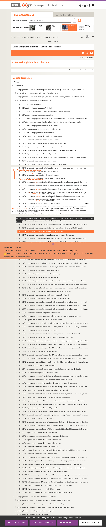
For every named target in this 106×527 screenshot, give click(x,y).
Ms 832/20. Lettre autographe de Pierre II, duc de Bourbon (39, 171)
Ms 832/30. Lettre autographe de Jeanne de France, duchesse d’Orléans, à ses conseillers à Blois (52, 210)
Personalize (67, 522)
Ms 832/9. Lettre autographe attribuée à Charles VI (36, 133)
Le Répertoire (64, 14)
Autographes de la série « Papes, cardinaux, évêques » (35, 511)
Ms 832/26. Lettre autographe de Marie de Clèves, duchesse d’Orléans (43, 196)
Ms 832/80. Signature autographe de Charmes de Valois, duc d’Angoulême (45, 390)
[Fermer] (53, 244)
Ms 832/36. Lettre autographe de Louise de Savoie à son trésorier (41, 231)
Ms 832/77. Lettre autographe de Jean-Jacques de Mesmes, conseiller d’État (45, 379)
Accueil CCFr (15, 37)
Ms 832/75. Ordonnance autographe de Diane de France (38, 372)
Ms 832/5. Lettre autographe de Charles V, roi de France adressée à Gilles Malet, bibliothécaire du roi (53, 118)
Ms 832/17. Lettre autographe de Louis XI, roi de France (38, 161)
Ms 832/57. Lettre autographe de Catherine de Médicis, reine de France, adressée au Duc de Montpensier (53, 309)
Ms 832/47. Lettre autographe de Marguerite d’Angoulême (39, 270)
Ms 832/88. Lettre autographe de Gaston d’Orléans (36, 418)
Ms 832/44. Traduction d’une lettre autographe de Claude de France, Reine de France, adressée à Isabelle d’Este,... (53, 260)
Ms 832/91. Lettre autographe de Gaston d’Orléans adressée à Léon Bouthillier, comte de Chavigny (53, 429)
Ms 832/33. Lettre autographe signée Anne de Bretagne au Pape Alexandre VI (45, 221)
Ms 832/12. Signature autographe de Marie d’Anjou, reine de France (42, 143)
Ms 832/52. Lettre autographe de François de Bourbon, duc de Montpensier (45, 291)
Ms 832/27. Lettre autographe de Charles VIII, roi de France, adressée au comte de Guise (49, 200)
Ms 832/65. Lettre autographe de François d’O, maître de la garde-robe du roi (46, 337)
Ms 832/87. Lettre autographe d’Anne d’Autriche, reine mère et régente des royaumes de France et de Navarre (53, 415)
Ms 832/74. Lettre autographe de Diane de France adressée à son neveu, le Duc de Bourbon (50, 369)
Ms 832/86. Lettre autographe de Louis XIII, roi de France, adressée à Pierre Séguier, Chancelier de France (53, 411)
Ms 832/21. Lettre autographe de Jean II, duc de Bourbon (39, 175)
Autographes (18, 85)
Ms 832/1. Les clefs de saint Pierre (30, 104)
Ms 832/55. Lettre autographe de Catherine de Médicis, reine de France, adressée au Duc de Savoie (53, 302)
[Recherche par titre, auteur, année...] (50, 20)
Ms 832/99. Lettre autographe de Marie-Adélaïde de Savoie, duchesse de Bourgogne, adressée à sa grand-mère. (53, 457)
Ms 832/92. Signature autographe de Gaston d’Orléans (38, 432)
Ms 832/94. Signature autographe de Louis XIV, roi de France (40, 439)
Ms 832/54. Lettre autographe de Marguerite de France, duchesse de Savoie (45, 298)
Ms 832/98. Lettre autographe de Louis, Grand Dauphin (38, 454)
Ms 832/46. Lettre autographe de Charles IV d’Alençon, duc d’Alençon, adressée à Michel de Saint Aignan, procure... (53, 267)
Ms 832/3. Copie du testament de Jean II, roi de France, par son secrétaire (44, 111)
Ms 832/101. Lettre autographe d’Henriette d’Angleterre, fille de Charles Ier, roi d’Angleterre (50, 464)
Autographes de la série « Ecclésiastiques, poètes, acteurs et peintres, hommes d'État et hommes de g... (51, 97)
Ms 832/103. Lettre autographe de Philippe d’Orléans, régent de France (43, 471)
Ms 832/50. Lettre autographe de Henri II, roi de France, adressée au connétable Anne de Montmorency (53, 281)
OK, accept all (16, 522)
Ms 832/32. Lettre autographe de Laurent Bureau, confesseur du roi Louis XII (45, 217)
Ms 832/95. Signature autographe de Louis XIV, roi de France (40, 443)
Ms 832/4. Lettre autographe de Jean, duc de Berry (36, 115)
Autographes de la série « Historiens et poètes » (33, 514)
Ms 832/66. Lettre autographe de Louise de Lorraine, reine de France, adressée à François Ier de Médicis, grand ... (53, 341)
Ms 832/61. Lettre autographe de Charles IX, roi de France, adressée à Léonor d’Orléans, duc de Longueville (53, 323)
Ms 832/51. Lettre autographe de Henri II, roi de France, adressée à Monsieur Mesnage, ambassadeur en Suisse (53, 284)
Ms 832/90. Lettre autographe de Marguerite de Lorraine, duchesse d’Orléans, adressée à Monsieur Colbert (53, 425)
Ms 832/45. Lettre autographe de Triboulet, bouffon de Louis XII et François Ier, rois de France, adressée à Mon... (53, 263)
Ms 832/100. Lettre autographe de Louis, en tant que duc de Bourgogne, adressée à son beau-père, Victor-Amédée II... (53, 461)
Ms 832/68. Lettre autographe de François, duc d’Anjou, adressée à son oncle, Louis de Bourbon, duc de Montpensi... (53, 348)
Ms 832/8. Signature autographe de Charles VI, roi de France (40, 129)
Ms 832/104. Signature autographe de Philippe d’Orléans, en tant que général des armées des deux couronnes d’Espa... (53, 475)
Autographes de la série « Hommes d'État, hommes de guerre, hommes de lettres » (45, 507)
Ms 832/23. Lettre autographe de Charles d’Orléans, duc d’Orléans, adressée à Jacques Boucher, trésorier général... (53, 185)
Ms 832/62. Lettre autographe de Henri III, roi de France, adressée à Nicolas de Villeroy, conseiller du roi (53, 327)
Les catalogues (24, 15)
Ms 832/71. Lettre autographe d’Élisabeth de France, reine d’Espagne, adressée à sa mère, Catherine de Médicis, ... (53, 358)
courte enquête (70, 250)
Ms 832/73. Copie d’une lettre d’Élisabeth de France (37, 365)
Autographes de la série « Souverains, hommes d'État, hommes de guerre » (42, 504)
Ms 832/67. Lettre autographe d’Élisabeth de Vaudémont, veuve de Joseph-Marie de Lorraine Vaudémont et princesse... (53, 344)
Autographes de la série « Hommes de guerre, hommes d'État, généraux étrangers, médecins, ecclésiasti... (51, 90)
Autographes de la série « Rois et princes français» (34, 100)
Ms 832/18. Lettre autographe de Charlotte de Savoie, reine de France (43, 164)
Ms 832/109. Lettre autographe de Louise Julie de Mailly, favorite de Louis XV (45, 492)
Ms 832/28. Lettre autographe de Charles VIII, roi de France (39, 203)
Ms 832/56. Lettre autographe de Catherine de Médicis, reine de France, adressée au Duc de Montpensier (53, 305)
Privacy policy (90, 523)
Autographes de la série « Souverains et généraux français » (37, 93)
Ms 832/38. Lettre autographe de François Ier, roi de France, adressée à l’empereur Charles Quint (52, 238)
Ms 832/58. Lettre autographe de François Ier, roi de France (39, 312)
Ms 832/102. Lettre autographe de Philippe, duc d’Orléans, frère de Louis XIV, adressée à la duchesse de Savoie (53, 468)
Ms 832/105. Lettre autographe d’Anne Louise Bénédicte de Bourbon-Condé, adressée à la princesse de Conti (53, 478)
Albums (16, 82)
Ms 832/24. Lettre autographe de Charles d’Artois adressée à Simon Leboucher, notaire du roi (51, 189)
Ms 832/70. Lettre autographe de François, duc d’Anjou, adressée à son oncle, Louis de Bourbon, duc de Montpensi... (53, 355)
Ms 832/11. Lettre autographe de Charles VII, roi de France (39, 140)
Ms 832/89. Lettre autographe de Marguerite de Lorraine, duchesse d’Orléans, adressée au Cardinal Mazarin (53, 422)
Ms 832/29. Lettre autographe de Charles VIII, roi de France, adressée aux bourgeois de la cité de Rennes (53, 207)
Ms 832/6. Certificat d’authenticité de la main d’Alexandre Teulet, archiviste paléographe (50, 122)
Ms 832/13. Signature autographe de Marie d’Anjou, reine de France (42, 147)
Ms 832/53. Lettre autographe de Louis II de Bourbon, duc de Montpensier (44, 295)
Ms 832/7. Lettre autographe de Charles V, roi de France (38, 125)
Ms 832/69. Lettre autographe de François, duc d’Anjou (38, 351)
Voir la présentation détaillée (79, 70)
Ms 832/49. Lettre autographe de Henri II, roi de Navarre (38, 277)
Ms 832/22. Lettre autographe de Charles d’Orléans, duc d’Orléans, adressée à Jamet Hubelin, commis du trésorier (53, 182)
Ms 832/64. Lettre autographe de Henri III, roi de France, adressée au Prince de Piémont (49, 334)
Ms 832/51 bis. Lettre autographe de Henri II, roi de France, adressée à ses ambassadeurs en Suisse (53, 288)
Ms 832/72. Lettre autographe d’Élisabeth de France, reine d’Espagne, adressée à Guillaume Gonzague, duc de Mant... (53, 362)
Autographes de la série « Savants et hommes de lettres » (36, 497)
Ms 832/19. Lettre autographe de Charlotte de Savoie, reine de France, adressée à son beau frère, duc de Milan (53, 168)
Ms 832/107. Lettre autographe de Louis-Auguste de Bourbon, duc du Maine (45, 485)
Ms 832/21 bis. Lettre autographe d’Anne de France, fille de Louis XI (42, 178)
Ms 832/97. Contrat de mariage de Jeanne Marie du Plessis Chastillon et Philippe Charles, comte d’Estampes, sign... (53, 450)
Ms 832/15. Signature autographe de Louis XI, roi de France (39, 154)
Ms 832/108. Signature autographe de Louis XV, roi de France (40, 489)
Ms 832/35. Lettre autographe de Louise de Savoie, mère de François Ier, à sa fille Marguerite (51, 228)
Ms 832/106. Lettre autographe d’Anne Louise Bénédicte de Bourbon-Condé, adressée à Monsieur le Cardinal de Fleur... (53, 482)
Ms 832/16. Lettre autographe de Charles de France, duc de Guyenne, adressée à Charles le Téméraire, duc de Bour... (53, 157)
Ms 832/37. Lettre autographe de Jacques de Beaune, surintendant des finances (46, 235)
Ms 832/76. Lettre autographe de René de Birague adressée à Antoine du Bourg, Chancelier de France (53, 376)
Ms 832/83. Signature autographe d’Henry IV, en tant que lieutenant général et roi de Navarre (51, 401)
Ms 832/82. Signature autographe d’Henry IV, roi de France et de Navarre (44, 397)
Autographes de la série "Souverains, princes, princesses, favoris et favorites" (43, 500)
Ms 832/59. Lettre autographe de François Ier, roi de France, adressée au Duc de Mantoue (50, 316)
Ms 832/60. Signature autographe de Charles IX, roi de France (40, 320)
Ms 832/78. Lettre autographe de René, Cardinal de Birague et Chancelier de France (48, 383)
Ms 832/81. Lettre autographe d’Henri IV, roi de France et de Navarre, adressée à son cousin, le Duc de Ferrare (53, 394)
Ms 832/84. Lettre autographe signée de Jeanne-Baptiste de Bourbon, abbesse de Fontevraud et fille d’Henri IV (53, 404)
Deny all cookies (42, 522)
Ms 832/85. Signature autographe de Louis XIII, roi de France (40, 408)
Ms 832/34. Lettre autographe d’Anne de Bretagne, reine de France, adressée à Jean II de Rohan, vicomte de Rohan (53, 224)
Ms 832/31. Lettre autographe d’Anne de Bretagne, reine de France (42, 214)
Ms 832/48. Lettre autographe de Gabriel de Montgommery (39, 274)
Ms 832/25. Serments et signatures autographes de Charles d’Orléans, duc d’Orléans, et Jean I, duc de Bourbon (53, 193)
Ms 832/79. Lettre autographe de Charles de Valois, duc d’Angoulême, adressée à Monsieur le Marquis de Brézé (53, 387)
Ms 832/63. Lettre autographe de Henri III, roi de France (38, 330)
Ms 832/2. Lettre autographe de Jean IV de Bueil (35, 108)
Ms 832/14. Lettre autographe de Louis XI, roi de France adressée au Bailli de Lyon (47, 150)
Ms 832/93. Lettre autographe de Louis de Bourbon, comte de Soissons (43, 436)
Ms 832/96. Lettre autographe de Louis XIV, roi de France (38, 447)
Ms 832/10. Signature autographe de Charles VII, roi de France (40, 136)
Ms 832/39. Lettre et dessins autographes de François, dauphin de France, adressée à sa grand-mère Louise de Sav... (53, 242)
